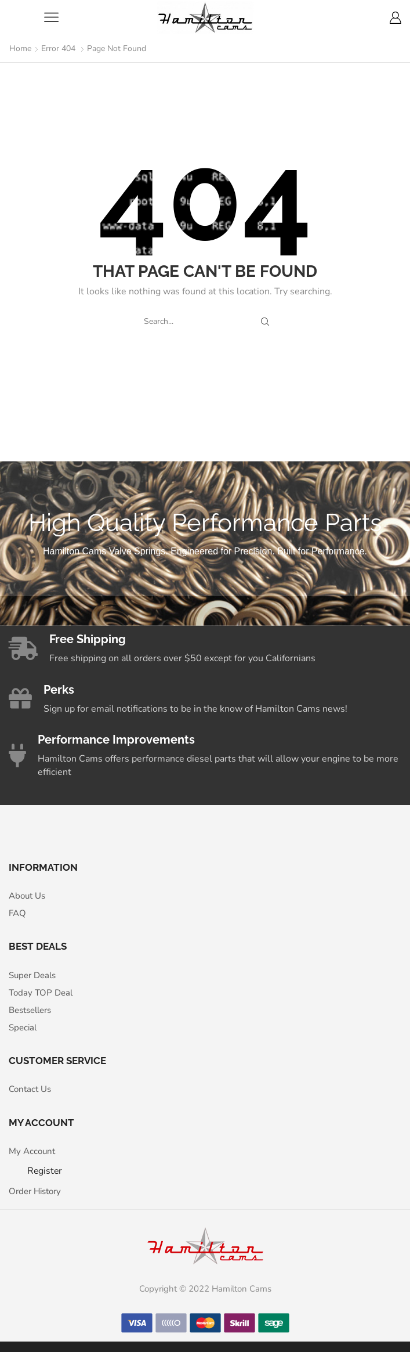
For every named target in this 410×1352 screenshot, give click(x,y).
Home (20, 48)
